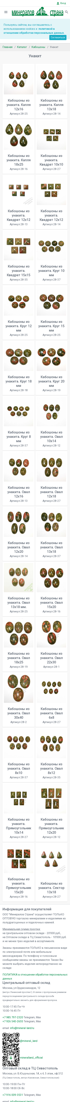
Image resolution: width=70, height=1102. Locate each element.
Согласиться (58, 37)
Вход (61, 3)
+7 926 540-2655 (13, 1021)
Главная (7, 47)
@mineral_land (28, 1041)
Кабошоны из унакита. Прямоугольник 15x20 (18, 887)
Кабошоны (38, 47)
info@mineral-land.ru (22, 1028)
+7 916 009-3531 (13, 1094)
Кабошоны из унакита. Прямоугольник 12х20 (51, 828)
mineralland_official (31, 1057)
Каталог (22, 47)
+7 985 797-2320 (13, 1017)
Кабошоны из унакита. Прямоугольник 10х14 (18, 828)
